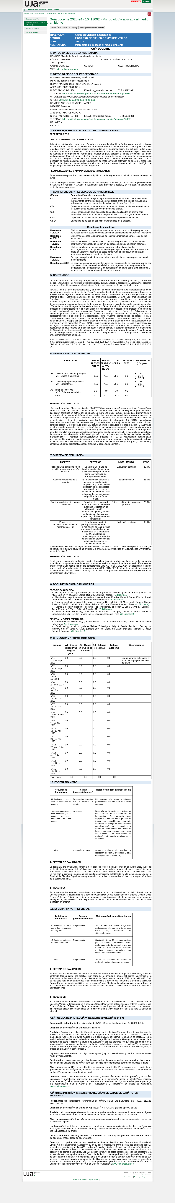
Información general (37, 10)
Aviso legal (137, 1177)
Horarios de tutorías (32, 28)
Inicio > (26, 13)
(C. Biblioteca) (120, 595)
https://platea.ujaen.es (67, 69)
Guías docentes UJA (32, 19)
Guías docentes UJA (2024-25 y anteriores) (36, 24)
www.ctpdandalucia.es (60, 1086)
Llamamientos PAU (32, 32)
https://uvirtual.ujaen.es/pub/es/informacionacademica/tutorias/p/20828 (96, 93)
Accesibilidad (128, 1177)
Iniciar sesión (135, 1)
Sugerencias (146, 1177)
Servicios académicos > (37, 13)
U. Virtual (146, 1)
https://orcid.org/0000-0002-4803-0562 (76, 100)
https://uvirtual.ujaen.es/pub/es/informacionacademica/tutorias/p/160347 (96, 119)
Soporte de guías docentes (142, 1175)
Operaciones (53, 10)
